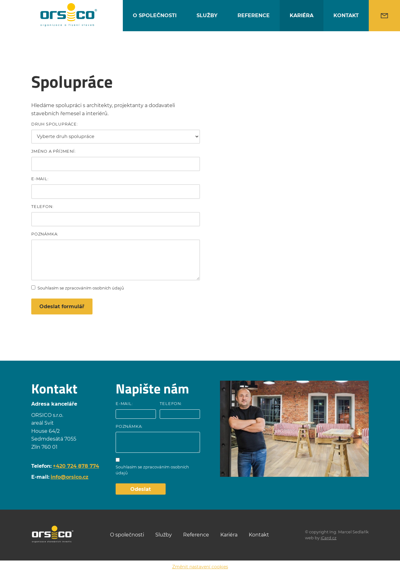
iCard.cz (329, 538)
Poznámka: (44, 235)
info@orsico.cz (69, 477)
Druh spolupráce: (54, 125)
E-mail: (40, 180)
